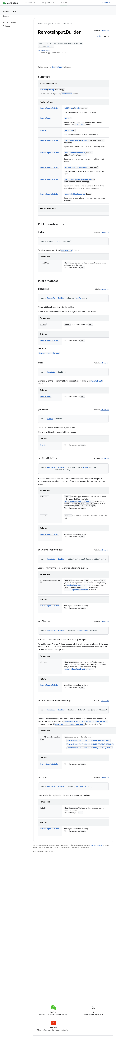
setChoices (70, 167)
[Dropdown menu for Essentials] (35, 2)
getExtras (69, 130)
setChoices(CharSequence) (79, 585)
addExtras (69, 108)
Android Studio (105, 3)
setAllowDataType (72, 140)
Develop (57, 24)
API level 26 (105, 458)
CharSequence (79, 194)
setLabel (68, 194)
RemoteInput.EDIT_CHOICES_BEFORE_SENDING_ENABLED (90, 748)
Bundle (77, 108)
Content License (96, 845)
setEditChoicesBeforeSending (78, 179)
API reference (10, 11)
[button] (15, 26)
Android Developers (44, 24)
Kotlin (99, 36)
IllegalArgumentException (76, 590)
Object (49, 46)
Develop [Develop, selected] (63, 3)
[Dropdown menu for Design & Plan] (55, 2)
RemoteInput (57, 67)
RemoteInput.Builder (49, 108)
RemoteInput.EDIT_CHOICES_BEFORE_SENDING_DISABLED (90, 744)
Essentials (28, 3)
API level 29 (105, 701)
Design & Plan (46, 3)
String (51, 90)
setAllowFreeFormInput (75, 153)
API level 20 (105, 31)
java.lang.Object (44, 51)
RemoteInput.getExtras (49, 353)
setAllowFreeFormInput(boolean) (79, 501)
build (67, 118)
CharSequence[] (82, 167)
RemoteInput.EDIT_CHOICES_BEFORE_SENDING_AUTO (85, 721)
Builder (43, 90)
